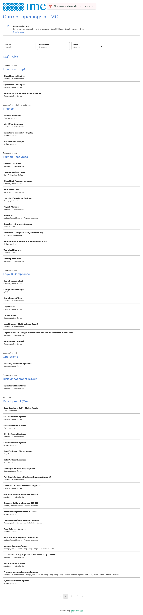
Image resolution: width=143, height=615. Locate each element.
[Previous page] (60, 596)
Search (8, 44)
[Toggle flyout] (67, 46)
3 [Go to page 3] (77, 596)
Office (75, 44)
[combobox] (39, 47)
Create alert (18, 32)
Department (44, 44)
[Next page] (82, 596)
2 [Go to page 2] (71, 596)
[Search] (19, 47)
